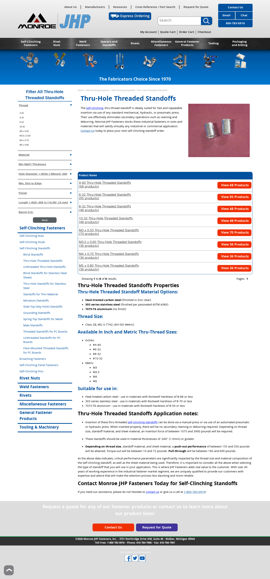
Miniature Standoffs (36, 300)
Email (226, 15)
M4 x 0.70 (24, 140)
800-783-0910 (235, 23)
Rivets (135, 43)
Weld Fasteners (83, 44)
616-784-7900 (144, 543)
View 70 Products (234, 233)
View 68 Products (234, 185)
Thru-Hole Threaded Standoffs (42, 261)
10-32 (22, 126)
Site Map (145, 547)
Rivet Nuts (56, 44)
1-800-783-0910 (194, 492)
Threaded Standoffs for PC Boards (45, 332)
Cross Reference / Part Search (155, 7)
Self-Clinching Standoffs (123, 90)
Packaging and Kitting (239, 44)
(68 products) (105, 185)
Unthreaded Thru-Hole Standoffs (44, 267)
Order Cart (186, 32)
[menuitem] (45, 113)
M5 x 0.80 (24, 145)
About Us (70, 7)
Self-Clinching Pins (31, 371)
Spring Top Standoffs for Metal (43, 319)
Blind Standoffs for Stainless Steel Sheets (45, 275)
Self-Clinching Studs (32, 242)
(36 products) (110, 244)
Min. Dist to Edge (45, 183)
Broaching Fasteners (32, 359)
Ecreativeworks (142, 552)
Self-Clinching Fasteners (30, 44)
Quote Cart (168, 32)
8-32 (22, 122)
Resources (120, 7)
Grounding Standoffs (36, 313)
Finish (45, 193)
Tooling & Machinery (39, 427)
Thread (45, 105)
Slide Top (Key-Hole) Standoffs (42, 307)
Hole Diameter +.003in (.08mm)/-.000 (45, 173)
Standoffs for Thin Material (40, 294)
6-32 (22, 117)
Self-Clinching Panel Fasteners (38, 365)
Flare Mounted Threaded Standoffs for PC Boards (45, 350)
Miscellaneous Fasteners (161, 44)
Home (81, 90)
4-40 (22, 113)
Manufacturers (95, 7)
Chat (244, 15)
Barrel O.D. (45, 212)
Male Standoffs (33, 325)
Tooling (213, 43)
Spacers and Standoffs (108, 44)
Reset (45, 220)
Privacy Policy (127, 547)
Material (45, 154)
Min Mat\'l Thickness (45, 164)
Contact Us (235, 7)
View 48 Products (234, 209)
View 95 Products (234, 197)
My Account (148, 32)
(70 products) (109, 232)
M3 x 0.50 (24, 131)
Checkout (204, 32)
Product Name (88, 176)
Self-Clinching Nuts (31, 236)
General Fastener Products (187, 44)
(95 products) (105, 197)
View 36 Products (234, 245)
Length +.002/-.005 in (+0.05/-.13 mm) (45, 202)
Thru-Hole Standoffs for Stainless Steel (44, 286)
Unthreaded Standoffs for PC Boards (42, 340)
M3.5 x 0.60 (25, 136)
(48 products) (105, 209)
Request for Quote (196, 7)
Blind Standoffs (33, 254)
